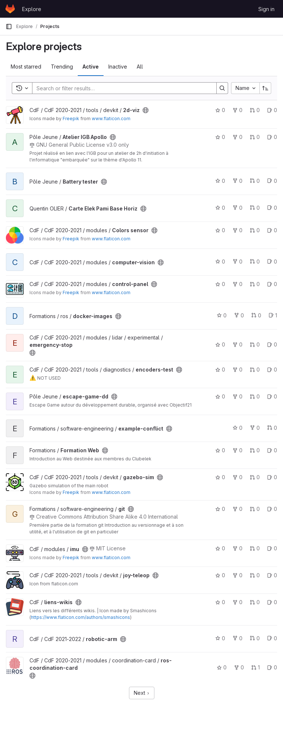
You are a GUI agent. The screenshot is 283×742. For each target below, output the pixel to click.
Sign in (266, 9)
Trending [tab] (62, 66)
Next (142, 693)
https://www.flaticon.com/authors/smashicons (80, 617)
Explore (31, 9)
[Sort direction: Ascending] (265, 88)
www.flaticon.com (111, 118)
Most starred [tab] (26, 66)
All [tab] (140, 66)
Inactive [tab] (117, 66)
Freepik (71, 118)
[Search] (120, 88)
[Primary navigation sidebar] (9, 26)
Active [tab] (91, 66)
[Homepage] (10, 9)
